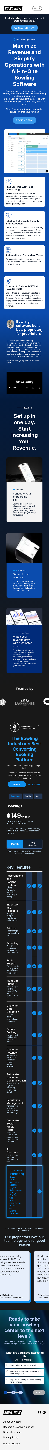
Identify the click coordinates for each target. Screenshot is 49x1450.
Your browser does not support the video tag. (24, 383)
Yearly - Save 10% (32, 843)
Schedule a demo (12, 1432)
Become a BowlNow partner (18, 1427)
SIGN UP (17, 784)
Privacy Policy (11, 1437)
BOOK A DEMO (24, 120)
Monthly (15, 844)
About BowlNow (12, 1422)
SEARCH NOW (24, 27)
